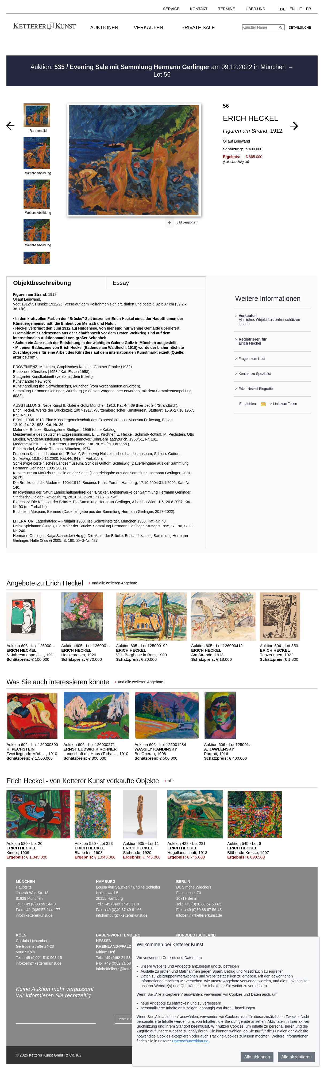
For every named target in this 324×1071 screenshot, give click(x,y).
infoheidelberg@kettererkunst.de (123, 969)
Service (171, 9)
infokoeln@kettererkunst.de (38, 963)
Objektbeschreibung (42, 282)
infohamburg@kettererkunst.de (121, 915)
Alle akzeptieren (296, 1057)
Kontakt (198, 9)
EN (292, 9)
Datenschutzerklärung (190, 1041)
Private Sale (198, 27)
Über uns (255, 9)
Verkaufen (148, 27)
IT (300, 9)
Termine (226, 9)
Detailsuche (300, 27)
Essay (121, 282)
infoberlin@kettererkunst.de (199, 915)
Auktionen (104, 27)
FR (308, 9)
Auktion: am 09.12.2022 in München (158, 67)
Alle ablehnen (257, 1057)
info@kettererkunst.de (34, 915)
